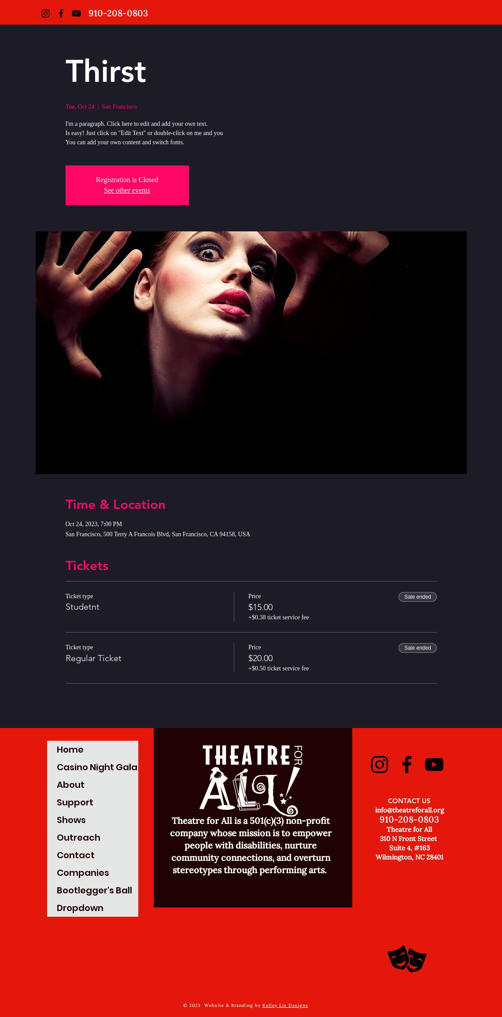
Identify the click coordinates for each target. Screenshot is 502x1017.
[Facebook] (60, 13)
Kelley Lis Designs (285, 1005)
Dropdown (80, 908)
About (71, 785)
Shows (71, 820)
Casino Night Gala (97, 767)
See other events (127, 190)
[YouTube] (76, 13)
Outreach (78, 837)
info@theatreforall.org (409, 810)
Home (70, 749)
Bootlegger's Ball (94, 890)
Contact (76, 855)
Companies (83, 873)
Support (75, 802)
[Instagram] (45, 13)
